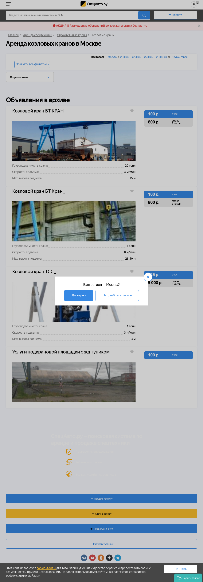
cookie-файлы (46, 568)
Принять (181, 569)
